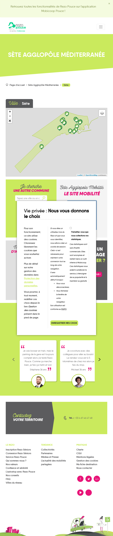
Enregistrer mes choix (64, 323)
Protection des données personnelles (31, 282)
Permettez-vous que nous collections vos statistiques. (79, 235)
